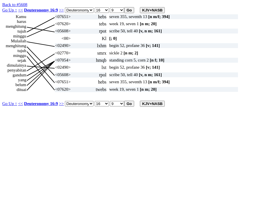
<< (20, 10)
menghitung (16, 26)
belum (20, 84)
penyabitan (16, 70)
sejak (21, 60)
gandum (19, 75)
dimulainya (16, 65)
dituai (21, 89)
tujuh (21, 31)
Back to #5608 (14, 4)
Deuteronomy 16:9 (41, 10)
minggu (19, 36)
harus (21, 21)
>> (61, 10)
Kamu (21, 16)
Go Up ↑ (9, 10)
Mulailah (18, 41)
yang (22, 80)
